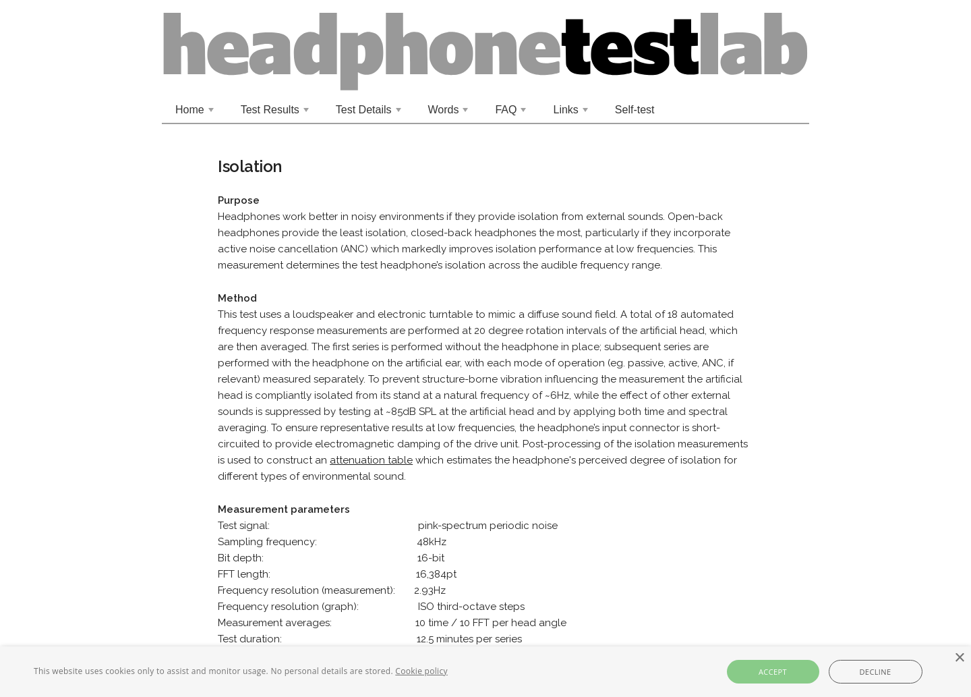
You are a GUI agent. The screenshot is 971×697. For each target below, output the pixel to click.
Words (449, 113)
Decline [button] (875, 672)
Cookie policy (421, 671)
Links (572, 113)
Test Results (276, 113)
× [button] (959, 658)
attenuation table (371, 460)
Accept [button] (773, 672)
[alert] (485, 671)
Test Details (370, 113)
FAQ (512, 113)
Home (195, 113)
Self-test (635, 109)
